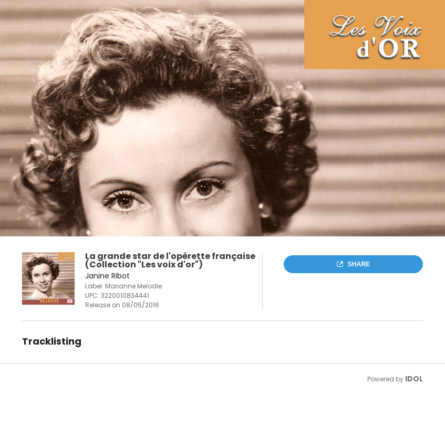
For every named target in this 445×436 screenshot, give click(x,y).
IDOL (414, 378)
